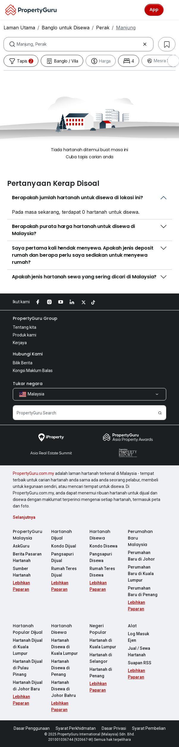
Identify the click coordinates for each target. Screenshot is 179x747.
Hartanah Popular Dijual (28, 629)
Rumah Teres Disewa (102, 571)
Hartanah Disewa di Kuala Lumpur (64, 647)
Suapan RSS (139, 662)
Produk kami (24, 335)
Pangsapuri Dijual (62, 557)
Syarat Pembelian (149, 728)
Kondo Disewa (103, 546)
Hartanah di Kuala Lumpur (103, 643)
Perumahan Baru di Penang (143, 591)
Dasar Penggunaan (32, 728)
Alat (132, 626)
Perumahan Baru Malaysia (140, 538)
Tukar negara (28, 384)
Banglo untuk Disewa (66, 28)
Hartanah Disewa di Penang (60, 668)
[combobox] (78, 44)
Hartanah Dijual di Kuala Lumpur (28, 647)
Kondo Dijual (63, 546)
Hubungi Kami (28, 354)
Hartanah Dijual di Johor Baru (28, 685)
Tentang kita (24, 327)
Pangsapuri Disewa (101, 557)
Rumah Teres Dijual (64, 571)
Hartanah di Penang (101, 672)
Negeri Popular (98, 629)
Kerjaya (20, 342)
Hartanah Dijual (61, 535)
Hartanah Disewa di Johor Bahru (63, 689)
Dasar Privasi (114, 728)
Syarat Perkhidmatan (76, 728)
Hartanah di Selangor (101, 658)
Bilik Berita (22, 362)
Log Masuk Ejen (138, 637)
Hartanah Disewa (100, 535)
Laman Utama (19, 28)
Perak (102, 28)
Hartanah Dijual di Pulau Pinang (28, 668)
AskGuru (21, 546)
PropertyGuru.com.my (33, 473)
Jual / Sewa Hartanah (139, 651)
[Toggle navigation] (171, 10)
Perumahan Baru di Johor (141, 555)
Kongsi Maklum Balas (33, 370)
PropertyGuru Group (35, 318)
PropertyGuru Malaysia (27, 535)
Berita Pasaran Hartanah (27, 557)
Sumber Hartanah (22, 571)
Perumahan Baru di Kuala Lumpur (141, 573)
